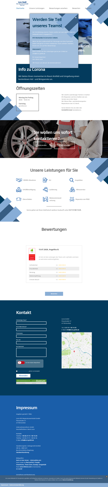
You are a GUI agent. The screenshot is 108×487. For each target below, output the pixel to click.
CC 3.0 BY (19, 469)
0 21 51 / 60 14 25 (70, 327)
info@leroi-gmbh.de (72, 330)
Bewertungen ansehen (58, 8)
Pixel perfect (30, 462)
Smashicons (20, 464)
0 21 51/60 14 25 (75, 210)
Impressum (4, 485)
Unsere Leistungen (36, 8)
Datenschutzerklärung (16, 485)
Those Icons (28, 464)
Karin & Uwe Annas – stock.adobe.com (28, 460)
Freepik (37, 462)
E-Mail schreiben (64, 145)
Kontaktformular (67, 110)
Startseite (20, 8)
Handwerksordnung (22, 452)
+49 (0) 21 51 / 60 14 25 (29, 436)
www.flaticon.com (26, 467)
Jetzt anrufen (42, 145)
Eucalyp (35, 464)
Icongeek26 (42, 464)
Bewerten (76, 8)
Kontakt (88, 8)
